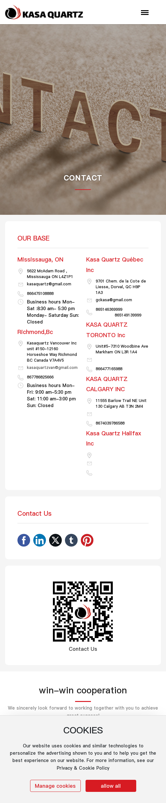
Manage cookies (55, 785)
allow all (111, 785)
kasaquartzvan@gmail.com (52, 367)
